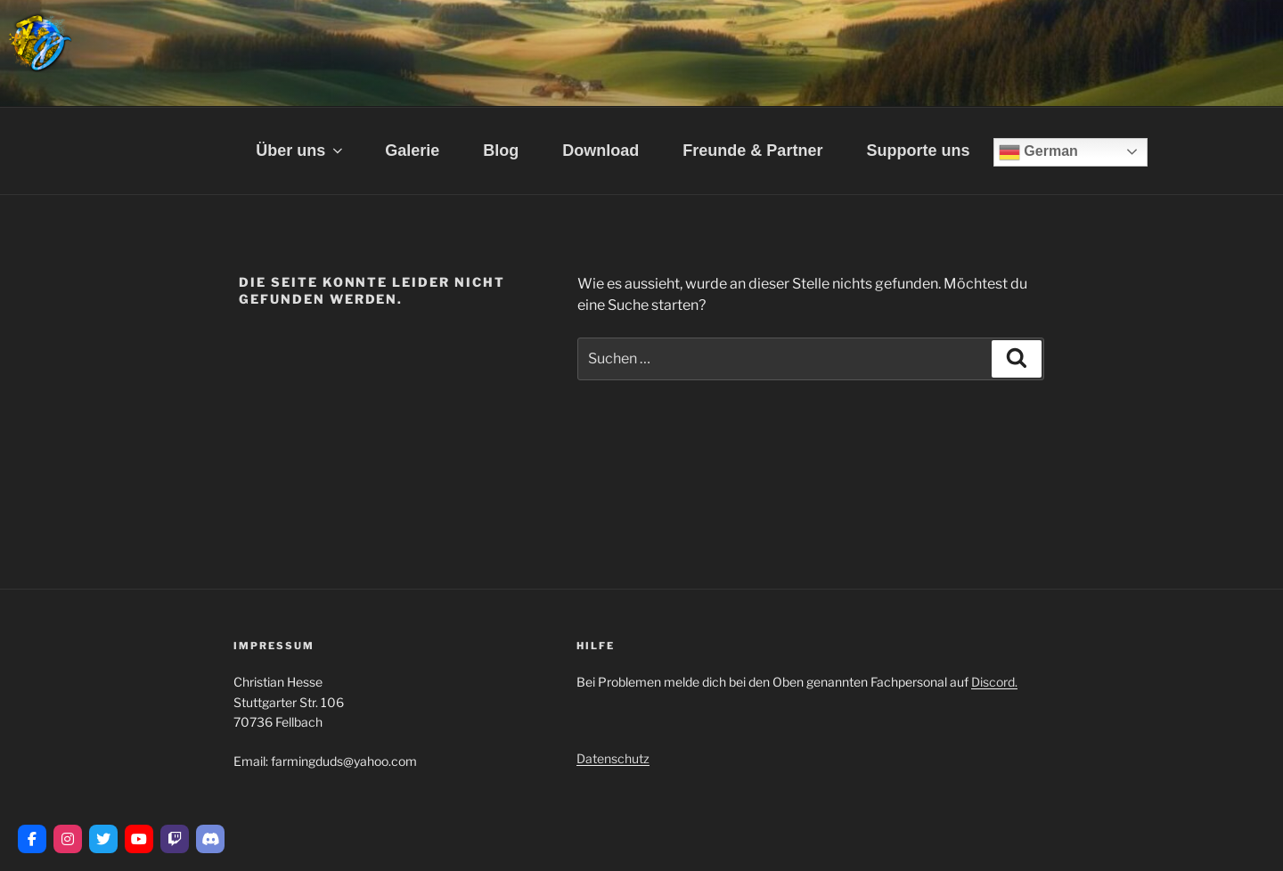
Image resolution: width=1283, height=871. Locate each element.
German (1038, 152)
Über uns (301, 150)
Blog (501, 150)
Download (600, 150)
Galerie (412, 150)
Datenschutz (613, 758)
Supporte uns (917, 150)
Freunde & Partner (752, 150)
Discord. (994, 681)
